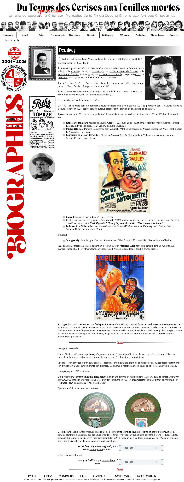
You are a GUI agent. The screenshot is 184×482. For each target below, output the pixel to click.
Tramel (104, 83)
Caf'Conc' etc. (107, 35)
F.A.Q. (82, 476)
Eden (116, 68)
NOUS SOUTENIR (146, 476)
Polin (168, 354)
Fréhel (154, 248)
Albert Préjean (114, 248)
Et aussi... (91, 35)
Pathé (77, 105)
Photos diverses (157, 35)
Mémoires (124, 35)
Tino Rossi (85, 131)
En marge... (174, 35)
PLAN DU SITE (100, 476)
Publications (141, 35)
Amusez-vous (65, 382)
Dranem (115, 83)
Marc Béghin (76, 441)
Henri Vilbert (99, 125)
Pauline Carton (166, 226)
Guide (41, 35)
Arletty (77, 86)
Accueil (25, 35)
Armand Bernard (165, 135)
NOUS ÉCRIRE (122, 476)
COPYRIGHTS (66, 476)
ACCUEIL (32, 476)
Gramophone (96, 449)
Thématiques (74, 35)
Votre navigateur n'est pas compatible (141, 448)
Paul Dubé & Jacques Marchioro (50, 479)
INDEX (48, 476)
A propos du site (58, 35)
